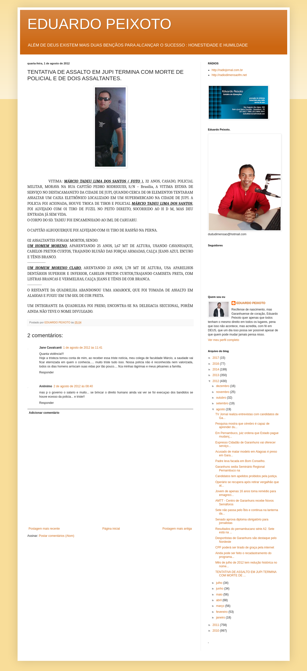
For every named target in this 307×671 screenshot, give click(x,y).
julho (219, 583)
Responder (46, 372)
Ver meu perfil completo (223, 340)
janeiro (221, 617)
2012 (216, 381)
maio (219, 594)
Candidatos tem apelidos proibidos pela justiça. (246, 476)
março (220, 606)
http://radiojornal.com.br (227, 70)
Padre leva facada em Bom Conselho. (240, 461)
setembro (222, 403)
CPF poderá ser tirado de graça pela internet (244, 547)
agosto (221, 409)
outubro (221, 397)
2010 (216, 630)
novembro (223, 392)
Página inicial (111, 528)
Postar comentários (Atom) (56, 536)
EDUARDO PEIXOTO (99, 24)
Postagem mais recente (44, 528)
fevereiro (222, 612)
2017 (216, 358)
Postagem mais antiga (177, 528)
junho (220, 588)
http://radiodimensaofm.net (229, 75)
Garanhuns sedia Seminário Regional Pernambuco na (239, 468)
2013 (216, 375)
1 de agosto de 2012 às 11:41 (82, 347)
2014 (216, 369)
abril (219, 600)
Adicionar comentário (44, 412)
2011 (216, 625)
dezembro (223, 386)
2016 (216, 363)
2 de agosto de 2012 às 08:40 (73, 386)
